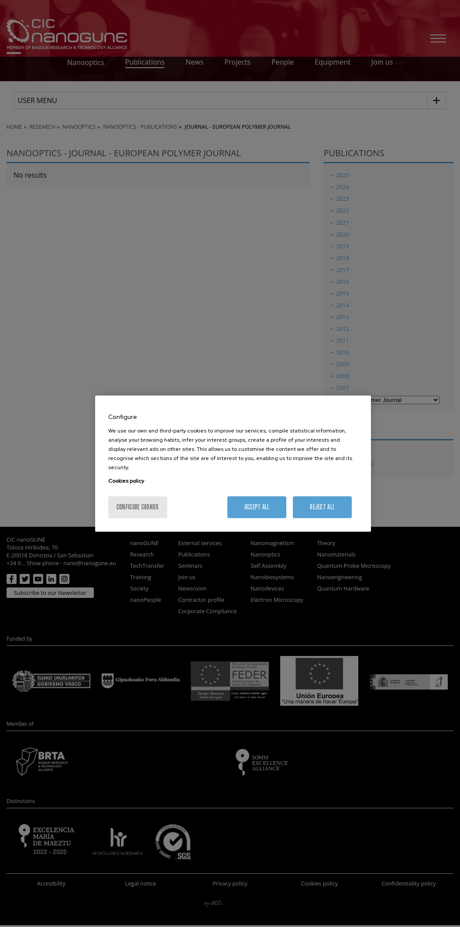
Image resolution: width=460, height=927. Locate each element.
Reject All (322, 507)
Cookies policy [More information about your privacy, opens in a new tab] (126, 480)
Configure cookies (138, 507)
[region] (233, 463)
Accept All (257, 507)
